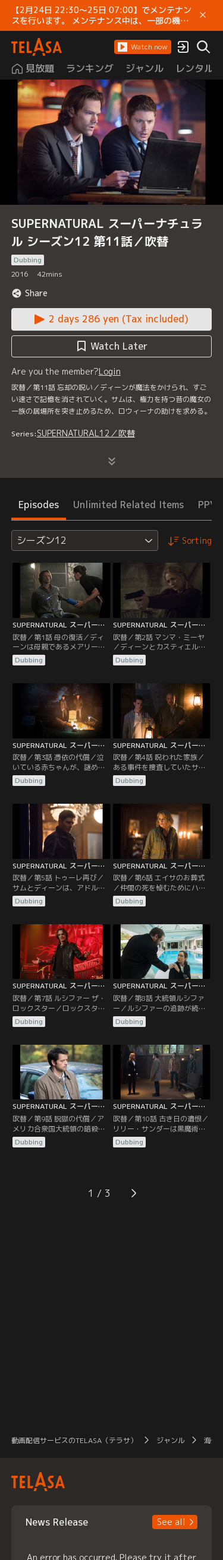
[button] (142, 47)
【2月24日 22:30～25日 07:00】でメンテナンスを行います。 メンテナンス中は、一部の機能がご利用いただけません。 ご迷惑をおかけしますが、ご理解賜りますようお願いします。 (101, 15)
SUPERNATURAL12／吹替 (86, 433)
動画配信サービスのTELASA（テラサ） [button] (74, 1440)
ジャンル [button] (170, 1440)
